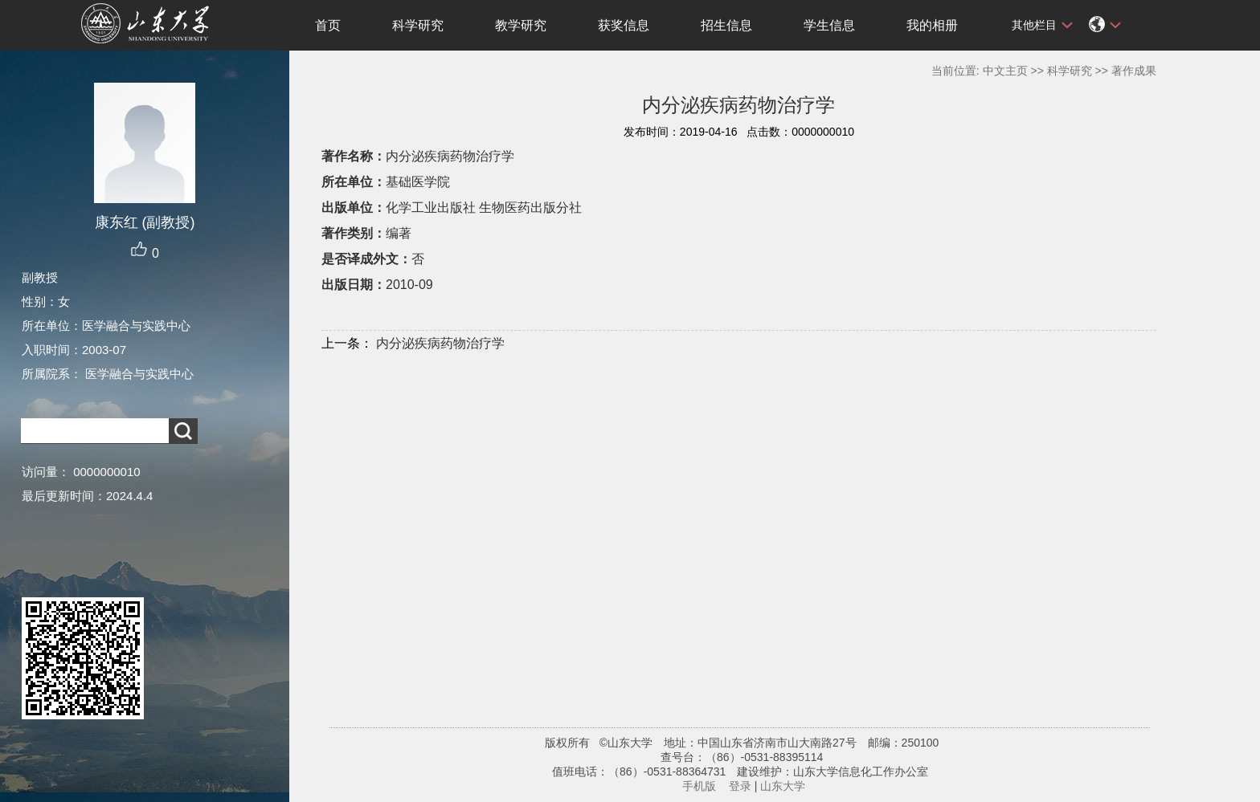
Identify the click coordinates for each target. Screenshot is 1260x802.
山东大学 (782, 786)
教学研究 (520, 25)
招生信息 (726, 25)
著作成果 (1133, 70)
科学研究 (418, 25)
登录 (740, 786)
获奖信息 (623, 25)
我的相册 (932, 25)
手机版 (699, 786)
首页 (328, 25)
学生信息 (829, 25)
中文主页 (1005, 70)
